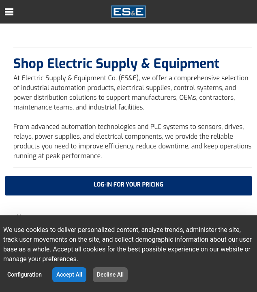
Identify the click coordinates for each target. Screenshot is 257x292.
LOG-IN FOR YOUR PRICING (128, 185)
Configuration (24, 274)
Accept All (69, 274)
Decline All (110, 274)
